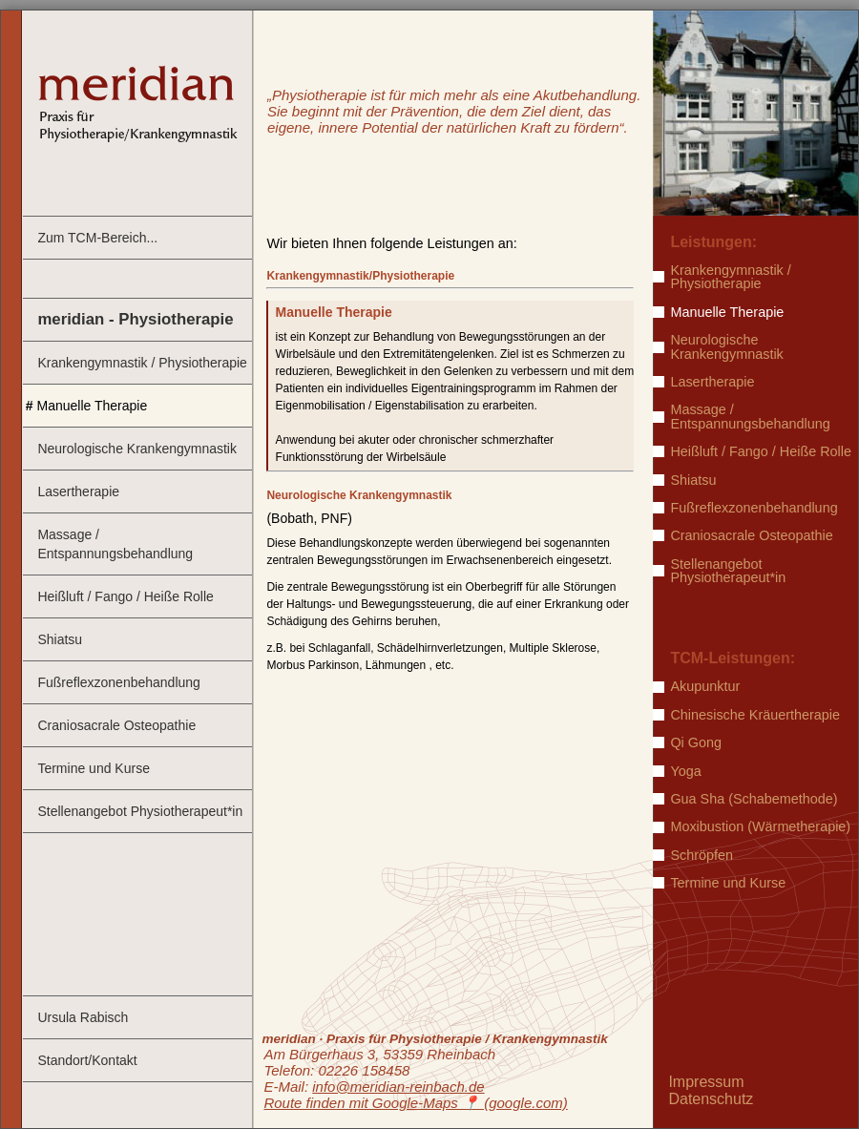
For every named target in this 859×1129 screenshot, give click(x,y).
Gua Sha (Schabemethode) (753, 798)
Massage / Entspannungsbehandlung (115, 544)
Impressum (706, 1082)
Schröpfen (701, 855)
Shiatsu (59, 639)
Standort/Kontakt (86, 1060)
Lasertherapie (78, 491)
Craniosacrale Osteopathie (116, 725)
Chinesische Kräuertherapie (755, 714)
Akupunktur (705, 686)
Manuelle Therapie (92, 405)
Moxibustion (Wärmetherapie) (760, 826)
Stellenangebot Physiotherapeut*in (139, 811)
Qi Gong (696, 742)
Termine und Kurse (93, 768)
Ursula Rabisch (82, 1017)
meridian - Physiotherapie (135, 319)
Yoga (685, 771)
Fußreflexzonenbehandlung (118, 682)
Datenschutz (710, 1099)
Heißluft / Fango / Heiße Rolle (125, 596)
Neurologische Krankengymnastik (137, 448)
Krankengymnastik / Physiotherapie (141, 362)
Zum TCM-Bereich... (97, 237)
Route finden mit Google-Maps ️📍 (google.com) (415, 1103)
